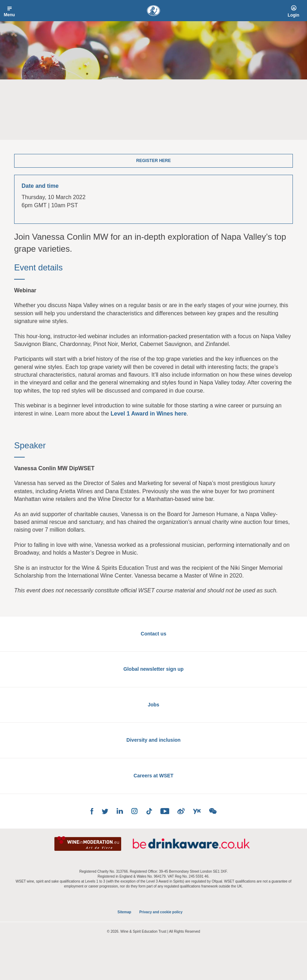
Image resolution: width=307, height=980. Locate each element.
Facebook (91, 811)
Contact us (153, 634)
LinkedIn (120, 811)
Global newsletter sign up (153, 669)
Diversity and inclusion (153, 740)
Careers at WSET (153, 775)
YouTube (164, 811)
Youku (197, 811)
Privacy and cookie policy (160, 912)
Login (293, 15)
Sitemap (124, 912)
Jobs (153, 704)
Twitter (105, 811)
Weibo (181, 811)
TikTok (149, 811)
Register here (153, 160)
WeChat (213, 811)
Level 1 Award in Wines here (149, 414)
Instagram (134, 811)
